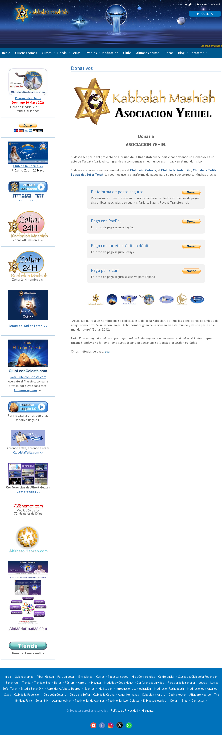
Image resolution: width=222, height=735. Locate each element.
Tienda (62, 53)
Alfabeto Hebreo (200, 694)
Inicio (6, 53)
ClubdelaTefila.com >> (28, 452)
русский (215, 4)
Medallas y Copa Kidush (118, 682)
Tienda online (42, 682)
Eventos (91, 53)
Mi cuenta (147, 710)
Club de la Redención (27, 694)
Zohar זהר (12, 682)
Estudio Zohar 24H (32, 688)
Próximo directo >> (28, 98)
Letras (76, 53)
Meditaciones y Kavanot (202, 688)
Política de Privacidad (124, 710)
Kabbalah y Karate (153, 694)
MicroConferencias (143, 676)
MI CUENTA (205, 13)
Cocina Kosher (177, 694)
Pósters (69, 682)
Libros (57, 682)
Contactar (197, 53)
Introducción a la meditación (133, 688)
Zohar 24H (41, 700)
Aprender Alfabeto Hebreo (63, 688)
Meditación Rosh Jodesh (169, 688)
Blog (181, 53)
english (189, 4)
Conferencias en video (150, 682)
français (202, 4)
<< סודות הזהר (28, 200)
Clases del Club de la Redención (197, 676)
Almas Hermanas (128, 694)
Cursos (47, 53)
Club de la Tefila (80, 694)
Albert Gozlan (45, 676)
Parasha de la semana (181, 682)
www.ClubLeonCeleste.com (28, 377)
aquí (107, 351)
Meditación (110, 53)
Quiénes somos (26, 53)
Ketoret (83, 682)
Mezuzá (96, 682)
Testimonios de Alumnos (89, 700)
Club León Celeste (55, 694)
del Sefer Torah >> (28, 326)
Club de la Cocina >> (28, 166)
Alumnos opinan (147, 53)
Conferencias (166, 676)
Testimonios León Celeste (124, 700)
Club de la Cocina (104, 694)
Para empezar (66, 676)
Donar (168, 53)
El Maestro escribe (154, 700)
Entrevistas (85, 676)
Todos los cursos (118, 676)
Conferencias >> (28, 491)
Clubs (127, 53)
